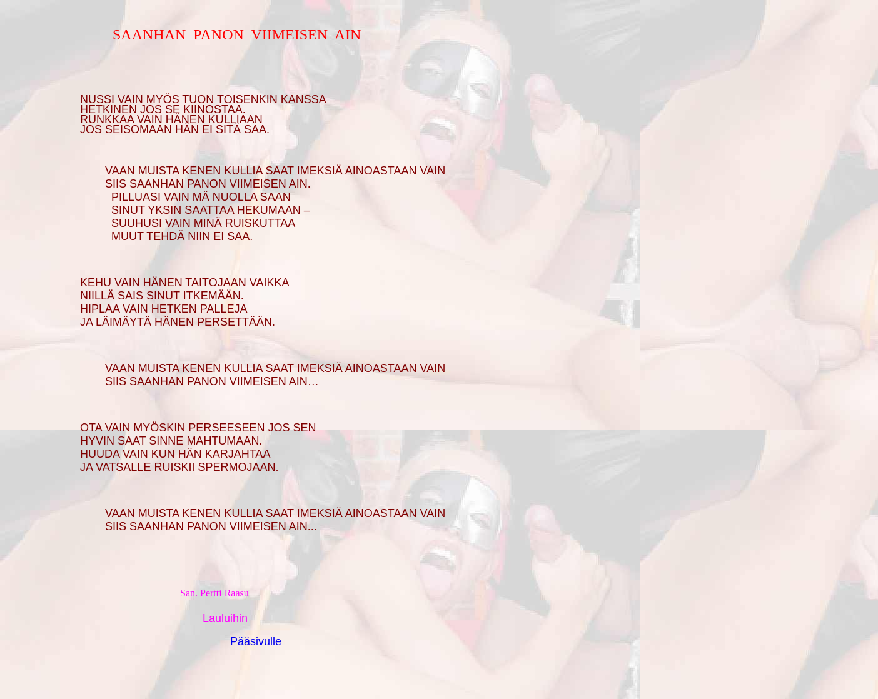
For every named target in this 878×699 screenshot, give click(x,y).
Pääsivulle (255, 641)
